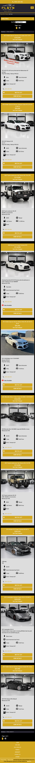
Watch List (18, 92)
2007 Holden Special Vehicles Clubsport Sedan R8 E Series (17, 666)
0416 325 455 (18, 2)
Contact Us (17, 754)
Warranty (17, 752)
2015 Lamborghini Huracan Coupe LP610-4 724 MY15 (17, 597)
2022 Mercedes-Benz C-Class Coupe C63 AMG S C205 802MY (17, 397)
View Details (18, 96)
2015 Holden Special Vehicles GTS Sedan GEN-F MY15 (17, 35)
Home (17, 742)
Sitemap (17, 756)
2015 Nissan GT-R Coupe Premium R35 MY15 (17, 529)
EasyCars (29, 761)
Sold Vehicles (17, 747)
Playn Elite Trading (4, 14)
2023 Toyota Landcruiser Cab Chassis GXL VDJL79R (17, 175)
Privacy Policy (4, 759)
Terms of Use (10, 759)
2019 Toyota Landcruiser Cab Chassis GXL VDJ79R (17, 463)
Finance (17, 749)
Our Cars (11, 14)
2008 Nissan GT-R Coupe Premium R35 (17, 245)
